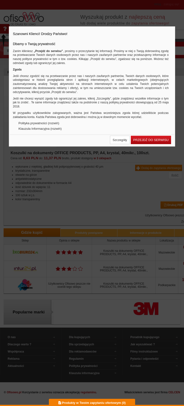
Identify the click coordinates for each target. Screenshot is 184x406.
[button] (120, 140)
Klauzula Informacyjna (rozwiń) (40, 128)
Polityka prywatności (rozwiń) (38, 123)
